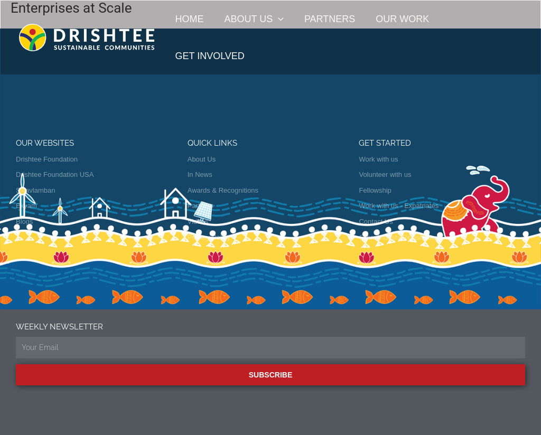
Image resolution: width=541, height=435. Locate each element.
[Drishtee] (86, 37)
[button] (276, 19)
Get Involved (477, 19)
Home (188, 19)
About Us (251, 19)
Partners (325, 19)
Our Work (397, 19)
